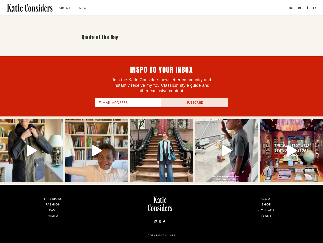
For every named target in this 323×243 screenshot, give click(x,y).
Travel (53, 210)
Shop (84, 8)
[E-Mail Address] (128, 102)
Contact (266, 210)
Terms (266, 216)
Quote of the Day (100, 37)
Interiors (53, 199)
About (65, 8)
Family (53, 216)
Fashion (53, 204)
